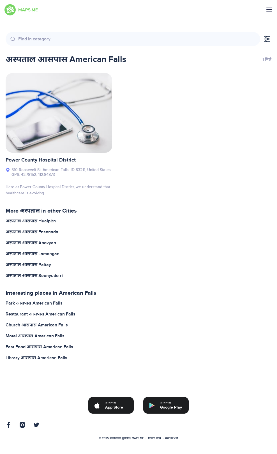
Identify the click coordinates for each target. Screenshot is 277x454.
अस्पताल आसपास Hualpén (31, 221)
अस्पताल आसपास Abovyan (31, 243)
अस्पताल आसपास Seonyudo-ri (34, 275)
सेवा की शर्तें (171, 438)
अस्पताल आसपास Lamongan (32, 254)
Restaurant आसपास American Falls (40, 314)
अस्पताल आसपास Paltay (28, 265)
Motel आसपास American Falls (35, 336)
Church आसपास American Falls (37, 325)
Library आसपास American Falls (36, 358)
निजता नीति (154, 438)
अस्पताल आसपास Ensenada (32, 232)
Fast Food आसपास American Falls (39, 347)
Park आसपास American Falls (34, 303)
